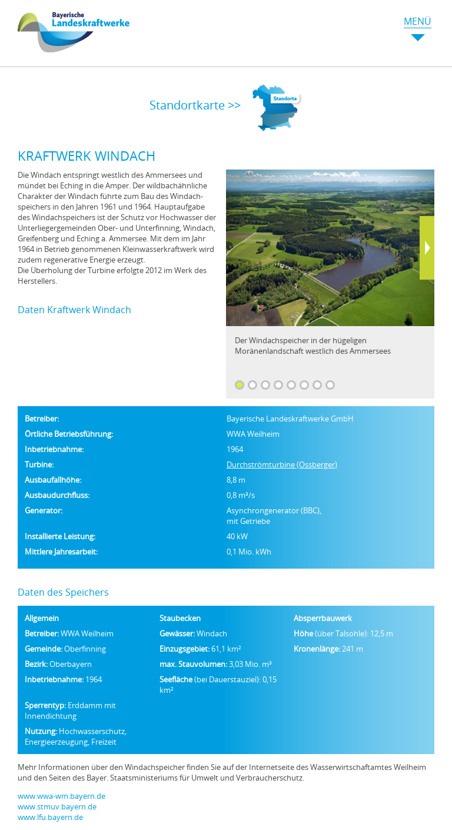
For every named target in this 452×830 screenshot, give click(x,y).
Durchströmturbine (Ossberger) (282, 464)
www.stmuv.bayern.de (57, 806)
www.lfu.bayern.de (50, 817)
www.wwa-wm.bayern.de (61, 796)
